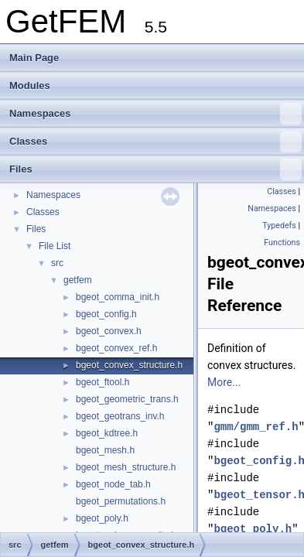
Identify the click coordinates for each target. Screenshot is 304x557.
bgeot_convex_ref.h (116, 348)
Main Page (34, 57)
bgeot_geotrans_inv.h (120, 416)
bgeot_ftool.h (102, 382)
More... (224, 382)
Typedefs (279, 225)
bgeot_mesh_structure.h (126, 467)
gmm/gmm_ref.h (255, 426)
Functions (282, 242)
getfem (77, 280)
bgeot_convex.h (109, 331)
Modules (29, 85)
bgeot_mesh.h (105, 450)
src (57, 263)
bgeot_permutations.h (121, 501)
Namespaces (155, 114)
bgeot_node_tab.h (113, 484)
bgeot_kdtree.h (107, 433)
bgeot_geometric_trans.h (127, 399)
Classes (155, 141)
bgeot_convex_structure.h (129, 365)
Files (155, 169)
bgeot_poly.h (102, 518)
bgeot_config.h (106, 314)
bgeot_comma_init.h (117, 297)
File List (54, 246)
